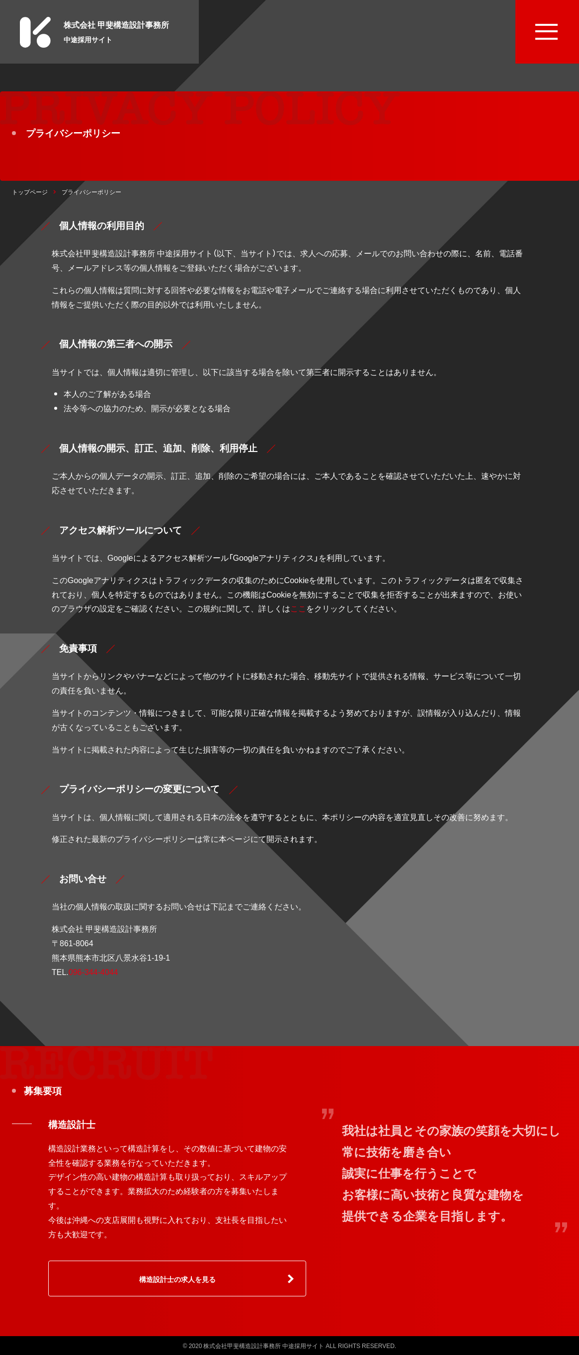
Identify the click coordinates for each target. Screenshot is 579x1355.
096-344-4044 (93, 972)
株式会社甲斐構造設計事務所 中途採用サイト (263, 1345)
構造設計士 (71, 1124)
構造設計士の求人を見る (177, 1279)
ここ (298, 608)
